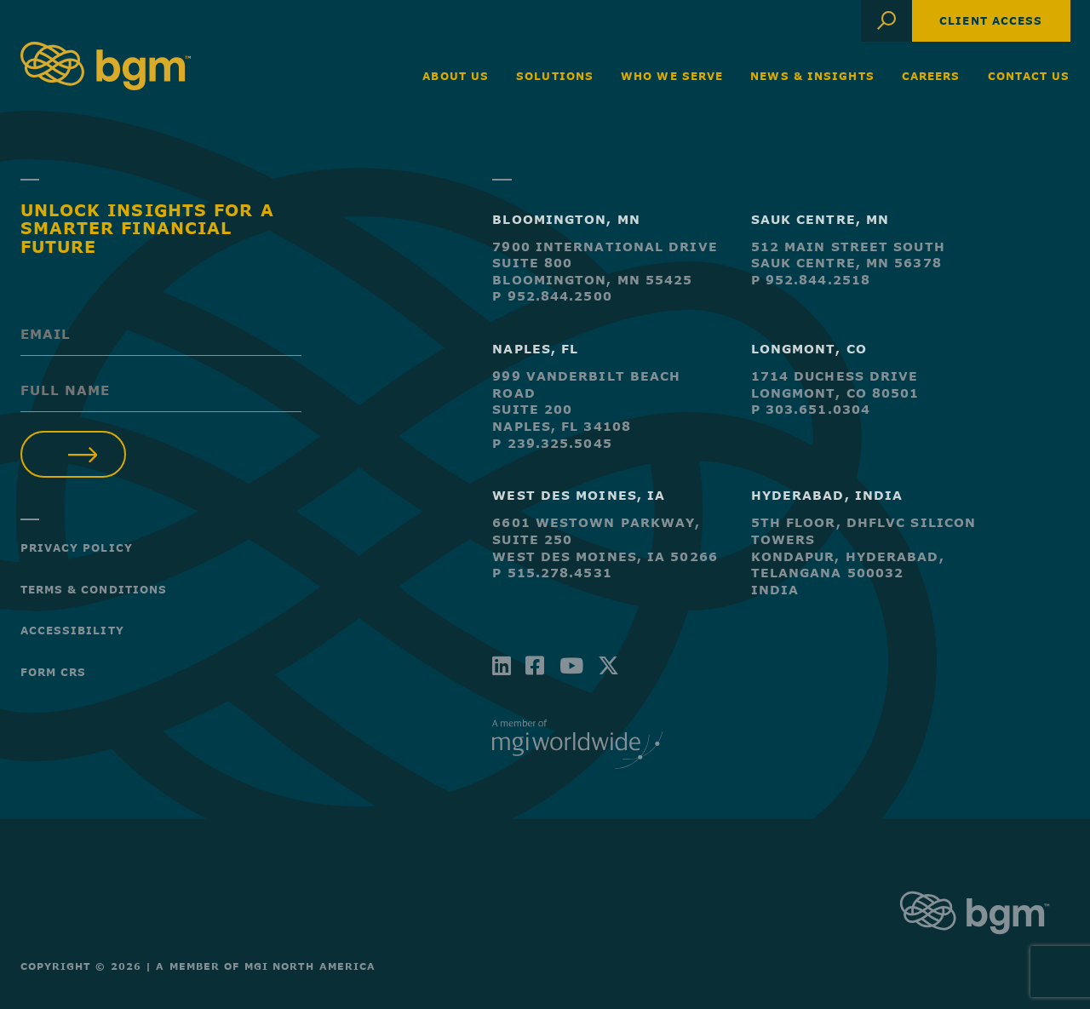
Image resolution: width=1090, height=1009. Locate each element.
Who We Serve (672, 76)
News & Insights (812, 76)
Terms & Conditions (94, 589)
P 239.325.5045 (551, 443)
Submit (73, 454)
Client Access (990, 20)
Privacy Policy (76, 547)
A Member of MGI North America (266, 966)
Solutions (555, 76)
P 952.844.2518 (810, 279)
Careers (931, 76)
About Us (455, 76)
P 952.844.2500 (551, 296)
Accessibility (72, 630)
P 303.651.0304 (810, 409)
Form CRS (53, 672)
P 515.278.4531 (551, 572)
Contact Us (1029, 76)
